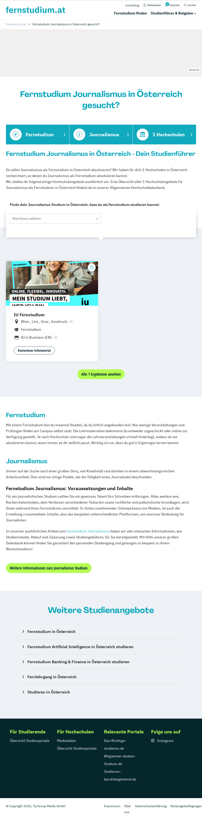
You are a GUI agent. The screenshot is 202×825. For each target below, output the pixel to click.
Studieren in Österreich (48, 692)
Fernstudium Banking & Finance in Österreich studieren (78, 661)
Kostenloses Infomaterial (34, 350)
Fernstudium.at (16, 24)
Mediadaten (66, 740)
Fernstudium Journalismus (88, 531)
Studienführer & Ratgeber (172, 13)
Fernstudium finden (130, 13)
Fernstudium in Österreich (51, 631)
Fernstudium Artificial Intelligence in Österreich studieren (80, 646)
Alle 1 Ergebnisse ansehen (101, 374)
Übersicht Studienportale (30, 740)
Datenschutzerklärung (150, 806)
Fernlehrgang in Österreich (52, 676)
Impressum (112, 806)
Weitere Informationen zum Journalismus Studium (49, 568)
